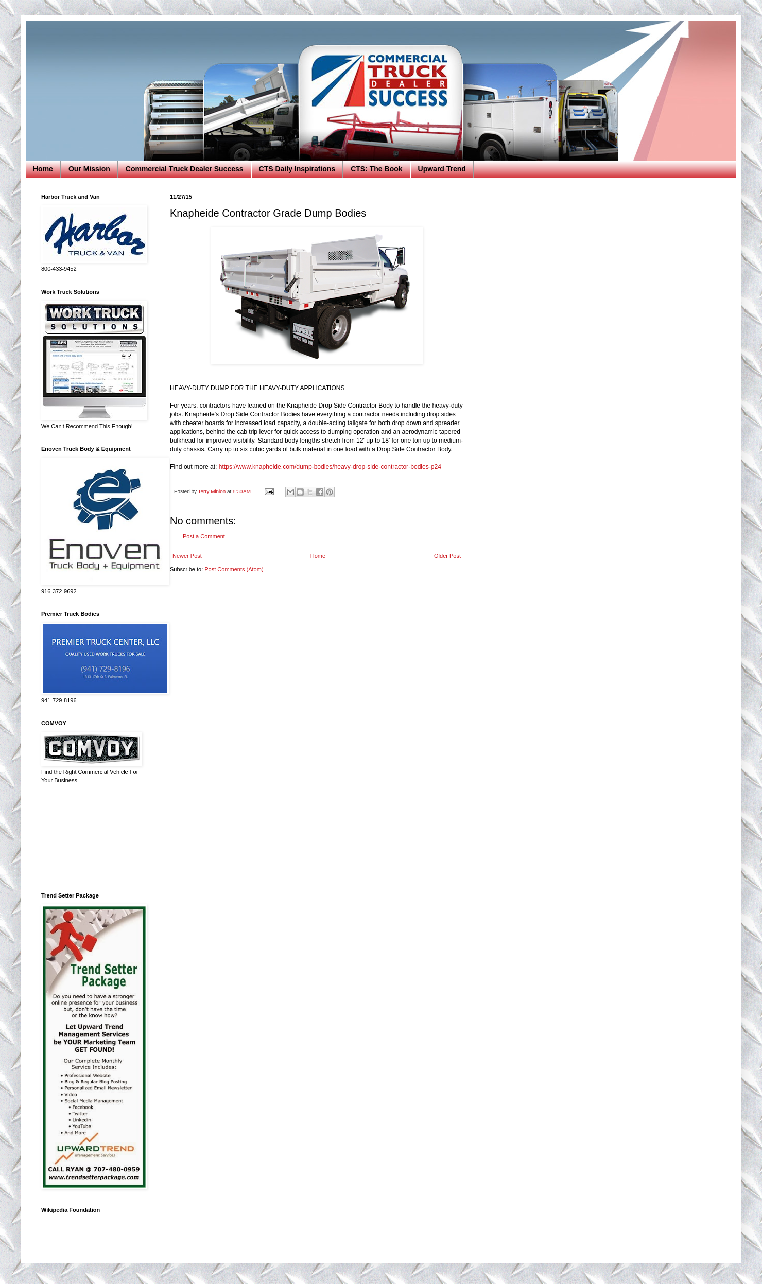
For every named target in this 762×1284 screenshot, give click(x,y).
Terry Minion (212, 491)
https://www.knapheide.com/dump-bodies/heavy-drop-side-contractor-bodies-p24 (330, 466)
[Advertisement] (90, 838)
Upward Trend (442, 169)
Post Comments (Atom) (233, 569)
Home (43, 169)
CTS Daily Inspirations (297, 169)
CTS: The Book (376, 169)
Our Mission (89, 169)
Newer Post (187, 556)
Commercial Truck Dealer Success (185, 169)
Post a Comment (204, 536)
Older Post (447, 556)
